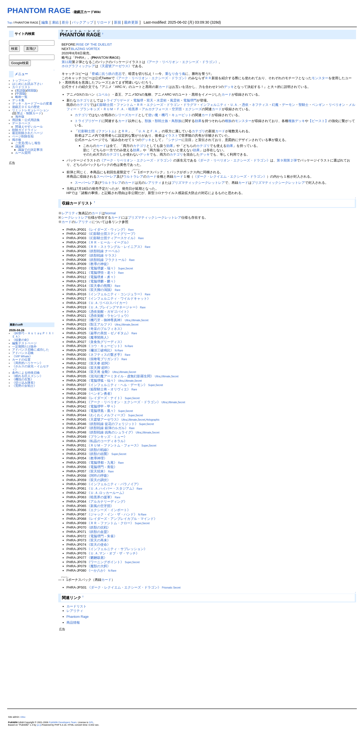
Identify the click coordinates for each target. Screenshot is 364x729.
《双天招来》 (97, 471)
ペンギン (318, 105)
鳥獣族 (176, 121)
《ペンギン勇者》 (100, 394)
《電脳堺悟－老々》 (102, 273)
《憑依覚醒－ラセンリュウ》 (108, 316)
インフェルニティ (213, 105)
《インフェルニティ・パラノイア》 (113, 484)
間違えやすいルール (29, 126)
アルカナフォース (155, 109)
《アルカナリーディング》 (107, 501)
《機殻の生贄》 (23, 379)
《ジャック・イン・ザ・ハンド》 (112, 514)
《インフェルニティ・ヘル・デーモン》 (117, 385)
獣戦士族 (161, 121)
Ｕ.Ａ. (234, 105)
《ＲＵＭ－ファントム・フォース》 (113, 445)
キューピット (181, 115)
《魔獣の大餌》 (98, 566)
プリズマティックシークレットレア (198, 183)
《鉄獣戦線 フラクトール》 (107, 260)
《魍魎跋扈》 (97, 558)
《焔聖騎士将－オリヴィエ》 (108, 389)
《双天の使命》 (98, 544)
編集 (45, 22)
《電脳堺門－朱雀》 (102, 536)
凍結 (55, 22)
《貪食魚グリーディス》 (105, 342)
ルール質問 (23, 152)
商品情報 (73, 622)
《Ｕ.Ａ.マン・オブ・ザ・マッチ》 (113, 553)
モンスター (320, 78)
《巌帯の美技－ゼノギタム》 (108, 333)
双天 (150, 100)
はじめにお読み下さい (27, 83)
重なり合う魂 (175, 74)
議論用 (19, 146)
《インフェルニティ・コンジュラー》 (115, 294)
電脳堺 (138, 100)
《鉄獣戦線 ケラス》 (102, 255)
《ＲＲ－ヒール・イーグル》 (108, 242)
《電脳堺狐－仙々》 (102, 380)
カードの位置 (21, 359)
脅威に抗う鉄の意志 (107, 74)
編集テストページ (24, 343)
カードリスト (21, 87)
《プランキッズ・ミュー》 (107, 437)
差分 (65, 22)
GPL (91, 722)
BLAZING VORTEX (85, 49)
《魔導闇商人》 (98, 337)
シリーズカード (126, 115)
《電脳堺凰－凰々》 (102, 411)
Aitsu (22, 717)
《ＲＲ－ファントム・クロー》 (110, 523)
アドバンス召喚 (23, 353)
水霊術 (162, 100)
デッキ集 (18, 100)
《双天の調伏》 (98, 480)
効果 (198, 121)
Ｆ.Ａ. (121, 109)
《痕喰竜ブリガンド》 (103, 359)
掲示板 (16, 139)
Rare (131, 229)
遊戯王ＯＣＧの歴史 (26, 106)
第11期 (67, 62)
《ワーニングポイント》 (105, 562)
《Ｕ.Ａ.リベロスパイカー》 (108, 303)
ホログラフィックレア (78, 66)
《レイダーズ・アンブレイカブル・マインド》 (122, 519)
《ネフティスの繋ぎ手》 (105, 355)
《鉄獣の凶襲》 (98, 454)
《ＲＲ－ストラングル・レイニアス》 (115, 247)
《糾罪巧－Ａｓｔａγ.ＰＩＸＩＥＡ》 (33, 334)
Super (121, 268)
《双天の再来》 (98, 540)
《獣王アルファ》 (100, 324)
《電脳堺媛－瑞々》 (102, 268)
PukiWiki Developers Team (63, 722)
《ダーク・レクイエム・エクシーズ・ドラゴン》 (230, 176)
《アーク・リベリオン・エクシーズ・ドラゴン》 (182, 62)
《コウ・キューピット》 (105, 346)
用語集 (16, 119)
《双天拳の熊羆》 (100, 286)
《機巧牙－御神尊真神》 (105, 320)
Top (9, 22)
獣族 (148, 121)
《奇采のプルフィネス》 (105, 329)
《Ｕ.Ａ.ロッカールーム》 (106, 493)
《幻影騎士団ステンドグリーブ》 (112, 234)
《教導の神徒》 (98, 264)
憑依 (245, 105)
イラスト (171, 135)
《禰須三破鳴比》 (100, 350)
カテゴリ (83, 100)
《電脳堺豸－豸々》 (102, 277)
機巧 (164, 115)
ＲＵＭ (108, 109)
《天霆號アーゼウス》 (115, 66)
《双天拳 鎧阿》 (99, 363)
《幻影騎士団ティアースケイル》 (112, 238)
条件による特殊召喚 (26, 372)
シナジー (174, 140)
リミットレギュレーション (30, 110)
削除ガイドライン (24, 129)
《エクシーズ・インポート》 (108, 510)
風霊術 (175, 100)
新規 (117, 22)
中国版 (20, 93)
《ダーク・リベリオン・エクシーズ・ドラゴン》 (233, 160)
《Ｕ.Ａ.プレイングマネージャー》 (113, 307)
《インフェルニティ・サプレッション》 (117, 549)
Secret (129, 268)
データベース (21, 123)
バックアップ (82, 22)
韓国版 (31, 90)
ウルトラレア (133, 176)
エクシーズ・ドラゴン (163, 105)
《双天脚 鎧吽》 (99, 368)
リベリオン (337, 105)
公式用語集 (32, 119)
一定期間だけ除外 (24, 346)
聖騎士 (304, 105)
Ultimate (135, 320)
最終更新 (131, 22)
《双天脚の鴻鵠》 (100, 290)
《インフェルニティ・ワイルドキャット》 (118, 298)
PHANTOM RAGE (38, 10)
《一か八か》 (97, 570)
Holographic (152, 419)
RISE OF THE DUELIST (94, 44)
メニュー (21, 74)
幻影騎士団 (105, 105)
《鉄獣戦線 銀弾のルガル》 (107, 428)
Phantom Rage (77, 617)
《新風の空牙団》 (100, 506)
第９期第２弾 (287, 160)
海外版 (19, 116)
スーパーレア (107, 176)
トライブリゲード (116, 100)
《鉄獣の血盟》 (98, 532)
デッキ (229, 87)
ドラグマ (190, 105)
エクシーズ (193, 109)
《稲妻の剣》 (21, 339)
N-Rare (129, 346)
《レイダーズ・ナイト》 (105, 398)
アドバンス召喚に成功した (30, 349)
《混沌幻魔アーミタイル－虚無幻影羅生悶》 (120, 376)
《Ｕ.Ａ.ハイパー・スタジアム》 (111, 488)
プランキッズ (90, 109)
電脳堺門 (190, 100)
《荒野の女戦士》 (24, 385)
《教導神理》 (97, 458)
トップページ (21, 80)
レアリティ (153, 183)
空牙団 (177, 109)
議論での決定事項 (30, 149)
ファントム (125, 105)
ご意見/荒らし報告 (28, 143)
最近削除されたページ (27, 133)
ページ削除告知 (23, 136)
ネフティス (260, 105)
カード (164, 87)
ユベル (103, 94)
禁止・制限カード (29, 113)
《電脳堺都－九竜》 (102, 462)
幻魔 (275, 105)
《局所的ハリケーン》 (27, 362)
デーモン (288, 105)
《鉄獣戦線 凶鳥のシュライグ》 (111, 432)
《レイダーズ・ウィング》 (107, 229)
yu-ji (39, 725)
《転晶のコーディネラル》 (107, 441)
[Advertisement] (29, 242)
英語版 (20, 90)
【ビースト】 (318, 121)
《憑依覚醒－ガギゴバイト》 (108, 311)
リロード (104, 22)
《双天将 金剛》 (99, 372)
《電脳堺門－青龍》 (102, 467)
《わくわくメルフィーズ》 (107, 415)
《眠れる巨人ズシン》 (27, 376)
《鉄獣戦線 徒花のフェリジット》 (112, 424)
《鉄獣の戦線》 (98, 450)
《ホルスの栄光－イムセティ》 (30, 367)
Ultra (127, 320)
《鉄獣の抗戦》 (98, 527)
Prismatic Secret (171, 587)
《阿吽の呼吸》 (98, 476)
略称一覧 (21, 96)
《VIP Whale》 (22, 356)
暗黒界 (133, 109)
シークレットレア (74, 217)
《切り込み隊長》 (24, 382)
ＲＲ (208, 78)
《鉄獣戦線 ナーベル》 (104, 251)
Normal (110, 213)
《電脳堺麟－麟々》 (102, 281)
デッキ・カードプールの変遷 (32, 103)
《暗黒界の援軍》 (100, 497)
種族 (228, 121)
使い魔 (153, 115)
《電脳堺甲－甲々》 (102, 406)
